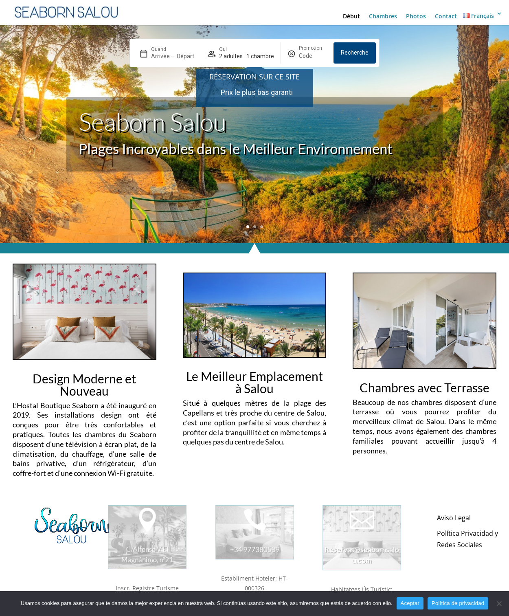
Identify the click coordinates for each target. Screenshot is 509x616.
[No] (499, 603)
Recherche (355, 52)
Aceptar (410, 603)
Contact (446, 16)
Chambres (383, 16)
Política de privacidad (458, 603)
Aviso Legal (454, 517)
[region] (254, 92)
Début (351, 16)
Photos (416, 16)
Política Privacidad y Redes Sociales (467, 539)
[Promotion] (313, 56)
